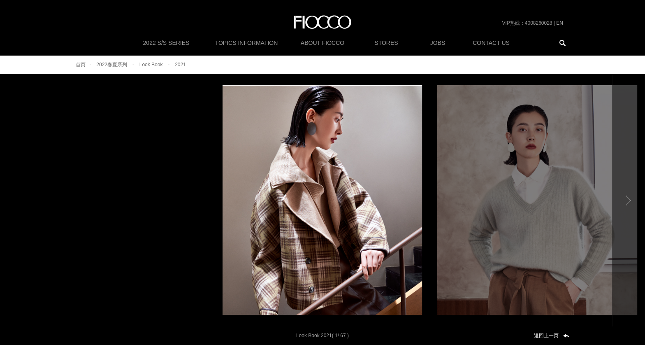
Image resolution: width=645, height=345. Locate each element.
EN (559, 23)
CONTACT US (491, 43)
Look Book (151, 65)
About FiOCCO (322, 43)
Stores (386, 43)
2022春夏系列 (111, 65)
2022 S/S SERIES (166, 43)
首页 (81, 65)
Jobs (437, 43)
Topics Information (246, 43)
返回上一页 (546, 335)
